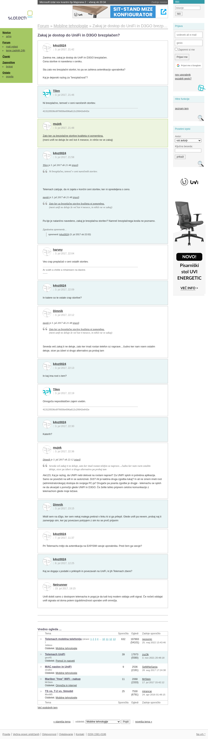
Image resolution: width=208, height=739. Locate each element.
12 (110, 639)
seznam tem (181, 108)
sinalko (48, 670)
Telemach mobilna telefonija (63, 638)
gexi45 (48, 657)
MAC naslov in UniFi (58, 666)
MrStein (49, 682)
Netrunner (60, 584)
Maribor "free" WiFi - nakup (62, 678)
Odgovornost (49, 734)
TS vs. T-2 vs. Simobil (59, 691)
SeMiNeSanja (149, 666)
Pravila (6, 734)
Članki (6, 56)
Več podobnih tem (48, 707)
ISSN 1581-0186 (97, 734)
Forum (6, 42)
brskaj (9, 66)
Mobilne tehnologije (66, 648)
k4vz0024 (59, 45)
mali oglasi (12, 46)
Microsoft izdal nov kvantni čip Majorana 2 (73, 2)
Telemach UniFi (55, 654)
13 (114, 639)
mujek (57, 123)
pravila (9, 76)
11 (107, 639)
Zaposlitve (8, 62)
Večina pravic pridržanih (26, 734)
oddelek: (97, 721)
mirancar (147, 691)
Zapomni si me (185, 49)
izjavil (75, 165)
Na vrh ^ (200, 734)
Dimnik (58, 311)
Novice (6, 32)
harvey (58, 249)
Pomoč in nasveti (65, 660)
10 (103, 639)
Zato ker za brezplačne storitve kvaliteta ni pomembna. (73, 135)
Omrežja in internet (66, 685)
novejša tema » (143, 721)
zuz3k (145, 654)
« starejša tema (61, 721)
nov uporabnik (183, 74)
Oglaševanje (66, 734)
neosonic (147, 639)
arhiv (9, 36)
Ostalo (6, 72)
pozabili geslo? (183, 78)
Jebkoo (48, 645)
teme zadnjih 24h (15, 50)
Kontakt (80, 734)
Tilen (56, 90)
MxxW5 (48, 694)
